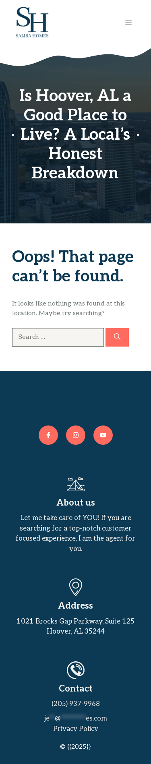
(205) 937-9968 (76, 704)
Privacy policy (75, 729)
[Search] (117, 337)
